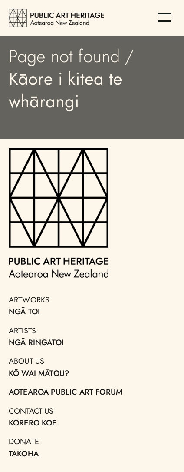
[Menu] (164, 17)
